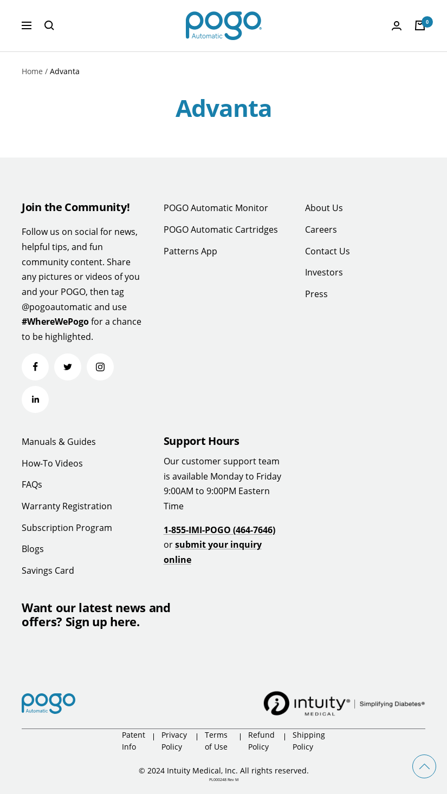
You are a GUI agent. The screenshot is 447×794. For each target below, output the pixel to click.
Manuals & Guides (59, 442)
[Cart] (419, 25)
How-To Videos (52, 463)
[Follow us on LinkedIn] (35, 399)
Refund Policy (261, 741)
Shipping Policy (309, 741)
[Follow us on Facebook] (35, 366)
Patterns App (190, 251)
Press (316, 294)
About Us (324, 208)
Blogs (33, 549)
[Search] (49, 25)
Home (32, 71)
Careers (321, 229)
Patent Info (133, 741)
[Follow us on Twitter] (67, 366)
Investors (324, 272)
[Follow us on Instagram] (100, 366)
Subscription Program (67, 528)
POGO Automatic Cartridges (221, 229)
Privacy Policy (174, 741)
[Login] (396, 25)
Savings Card (48, 570)
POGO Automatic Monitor (216, 208)
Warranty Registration (67, 506)
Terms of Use (216, 741)
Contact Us (327, 251)
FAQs (32, 484)
